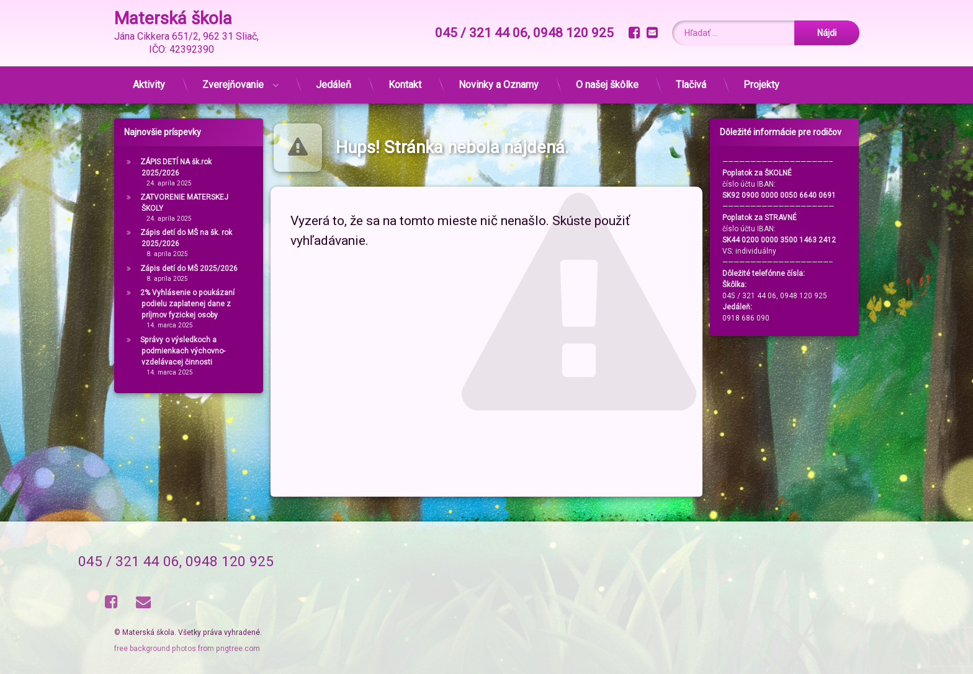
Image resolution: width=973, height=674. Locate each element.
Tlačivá (691, 85)
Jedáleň (333, 85)
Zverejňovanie (233, 85)
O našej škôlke (607, 85)
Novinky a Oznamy (499, 85)
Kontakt (404, 85)
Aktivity (149, 85)
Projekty (761, 85)
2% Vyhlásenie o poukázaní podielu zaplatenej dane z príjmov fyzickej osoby (187, 303)
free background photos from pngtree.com (187, 648)
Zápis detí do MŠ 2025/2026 (189, 268)
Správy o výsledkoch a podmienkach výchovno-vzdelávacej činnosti (182, 350)
